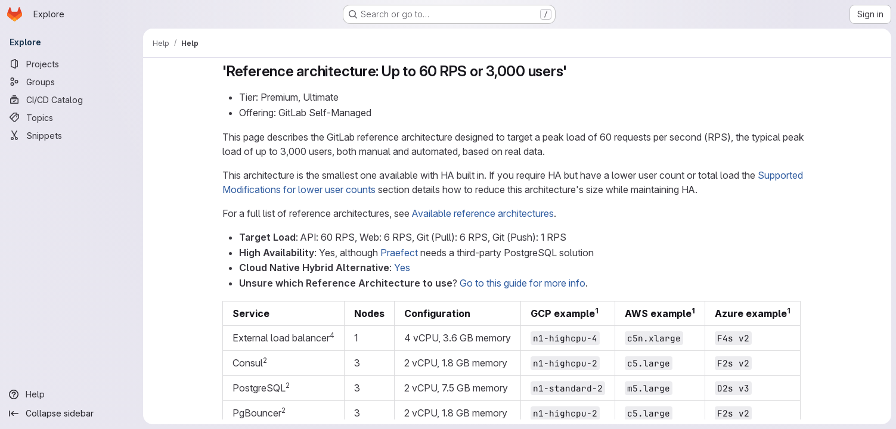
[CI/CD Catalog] (71, 99)
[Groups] (71, 81)
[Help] (71, 394)
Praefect (399, 253)
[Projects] (71, 63)
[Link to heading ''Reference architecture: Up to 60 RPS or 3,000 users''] (574, 71)
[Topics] (71, 117)
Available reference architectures (483, 213)
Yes (402, 267)
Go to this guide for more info (522, 283)
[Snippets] (71, 135)
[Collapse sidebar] (71, 413)
